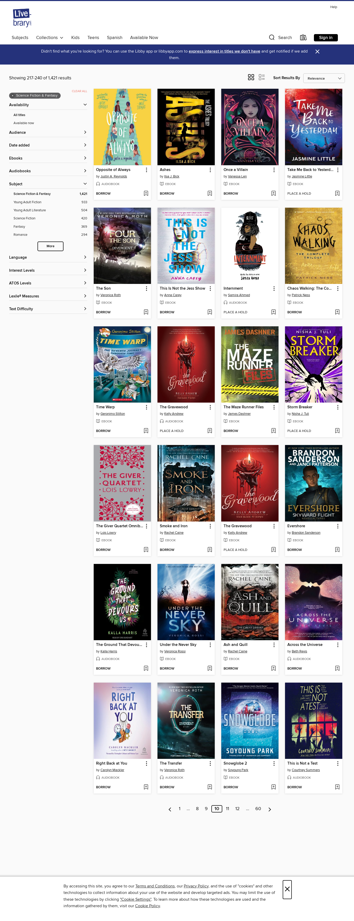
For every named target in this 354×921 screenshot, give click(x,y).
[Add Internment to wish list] (273, 312)
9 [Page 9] (206, 809)
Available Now (144, 38)
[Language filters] (48, 258)
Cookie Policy (147, 906)
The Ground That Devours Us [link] (120, 645)
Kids (75, 38)
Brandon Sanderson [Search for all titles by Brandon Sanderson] (306, 533)
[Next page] (270, 809)
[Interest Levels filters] (48, 271)
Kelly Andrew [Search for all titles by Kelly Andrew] (174, 414)
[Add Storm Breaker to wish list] (337, 431)
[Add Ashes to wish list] (209, 193)
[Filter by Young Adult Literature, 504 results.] (50, 210)
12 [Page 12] (237, 809)
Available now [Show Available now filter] (24, 123)
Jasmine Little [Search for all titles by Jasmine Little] (302, 176)
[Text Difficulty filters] (48, 309)
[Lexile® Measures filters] (48, 296)
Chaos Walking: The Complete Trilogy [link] (311, 288)
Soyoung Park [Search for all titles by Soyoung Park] (238, 770)
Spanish (114, 38)
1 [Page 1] (179, 809)
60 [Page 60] (258, 809)
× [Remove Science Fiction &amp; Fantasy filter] (12, 96)
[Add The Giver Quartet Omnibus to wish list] (146, 550)
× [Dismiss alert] (317, 51)
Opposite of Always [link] (113, 170)
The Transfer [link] (171, 763)
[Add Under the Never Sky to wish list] (209, 668)
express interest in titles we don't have (224, 51)
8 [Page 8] (197, 809)
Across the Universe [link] (305, 645)
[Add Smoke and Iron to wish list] (209, 550)
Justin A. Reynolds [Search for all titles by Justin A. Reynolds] (113, 176)
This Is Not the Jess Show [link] (182, 288)
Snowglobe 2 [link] (235, 763)
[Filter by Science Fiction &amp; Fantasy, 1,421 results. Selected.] (50, 194)
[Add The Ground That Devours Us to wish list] (146, 668)
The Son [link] (103, 288)
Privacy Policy (196, 886)
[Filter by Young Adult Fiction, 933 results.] (50, 202)
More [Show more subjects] (50, 246)
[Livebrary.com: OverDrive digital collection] (22, 18)
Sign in (326, 38)
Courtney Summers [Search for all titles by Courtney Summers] (306, 770)
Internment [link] (233, 288)
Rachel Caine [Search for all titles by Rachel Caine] (174, 533)
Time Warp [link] (105, 407)
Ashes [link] (165, 170)
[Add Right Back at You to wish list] (146, 787)
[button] (280, 39)
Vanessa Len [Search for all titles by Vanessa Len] (237, 176)
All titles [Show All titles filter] (19, 115)
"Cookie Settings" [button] (135, 899)
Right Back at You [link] (111, 763)
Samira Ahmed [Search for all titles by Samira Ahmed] (239, 295)
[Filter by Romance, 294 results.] (50, 235)
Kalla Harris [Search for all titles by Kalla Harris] (108, 651)
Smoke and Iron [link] (174, 526)
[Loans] (303, 39)
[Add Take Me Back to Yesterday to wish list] (337, 193)
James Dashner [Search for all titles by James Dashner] (239, 414)
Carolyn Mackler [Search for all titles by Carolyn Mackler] (112, 770)
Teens (93, 38)
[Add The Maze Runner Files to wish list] (273, 431)
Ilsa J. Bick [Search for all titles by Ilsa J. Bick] (171, 176)
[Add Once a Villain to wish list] (273, 193)
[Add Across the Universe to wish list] (337, 668)
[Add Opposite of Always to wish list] (146, 193)
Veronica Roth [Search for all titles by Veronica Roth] (110, 295)
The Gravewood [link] (174, 407)
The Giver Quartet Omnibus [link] (120, 526)
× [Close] (287, 889)
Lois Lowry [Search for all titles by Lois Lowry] (108, 533)
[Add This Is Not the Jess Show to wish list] (209, 312)
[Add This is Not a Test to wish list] (337, 787)
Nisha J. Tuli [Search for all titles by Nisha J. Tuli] (300, 414)
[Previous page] (170, 809)
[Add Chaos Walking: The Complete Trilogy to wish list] (337, 312)
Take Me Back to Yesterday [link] (311, 170)
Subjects (20, 38)
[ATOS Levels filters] (48, 283)
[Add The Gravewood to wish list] (209, 431)
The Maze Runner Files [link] (244, 407)
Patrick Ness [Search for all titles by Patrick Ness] (301, 295)
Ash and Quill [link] (236, 645)
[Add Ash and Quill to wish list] (273, 668)
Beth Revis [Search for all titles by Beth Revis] (299, 651)
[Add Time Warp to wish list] (146, 431)
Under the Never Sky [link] (178, 645)
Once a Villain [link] (236, 170)
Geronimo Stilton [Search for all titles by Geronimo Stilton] (112, 414)
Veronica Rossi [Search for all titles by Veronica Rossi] (175, 651)
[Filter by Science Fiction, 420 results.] (50, 218)
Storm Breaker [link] (299, 407)
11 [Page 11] (227, 809)
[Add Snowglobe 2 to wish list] (273, 787)
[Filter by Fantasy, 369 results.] (50, 227)
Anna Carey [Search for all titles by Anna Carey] (172, 295)
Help (333, 7)
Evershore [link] (296, 526)
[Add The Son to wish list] (146, 312)
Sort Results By (286, 77)
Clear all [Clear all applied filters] (79, 91)
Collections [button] (50, 38)
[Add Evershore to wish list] (337, 550)
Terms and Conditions (155, 886)
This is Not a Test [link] (302, 763)
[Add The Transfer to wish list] (209, 787)
